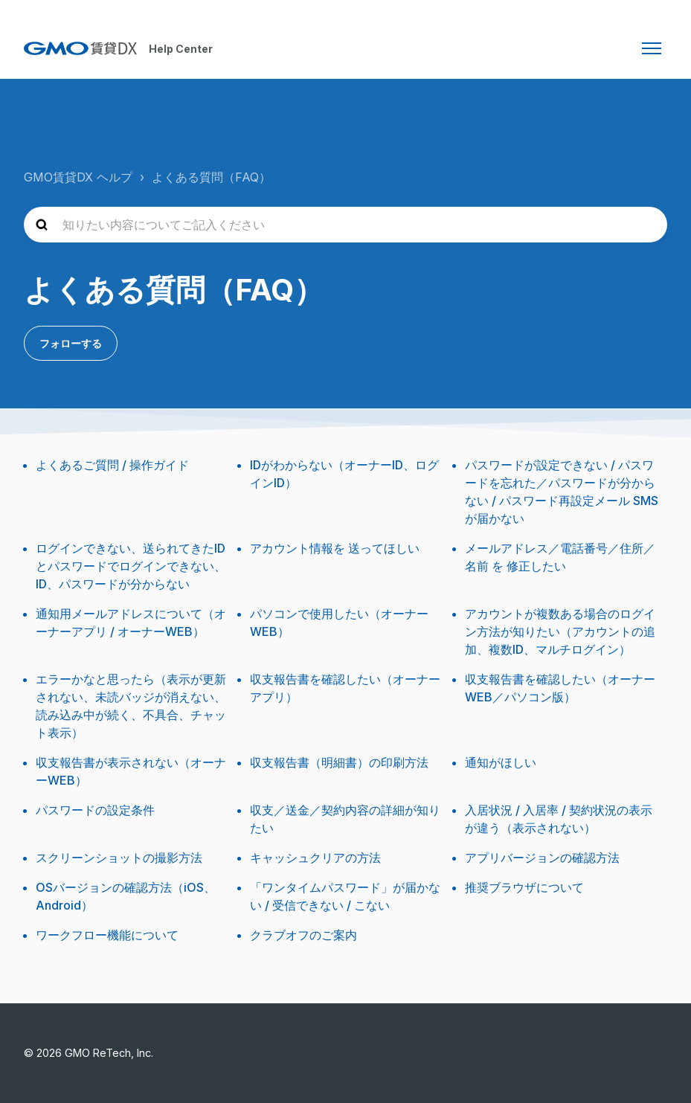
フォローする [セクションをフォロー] (70, 343)
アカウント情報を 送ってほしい (335, 548)
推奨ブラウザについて (524, 887)
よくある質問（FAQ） (211, 177)
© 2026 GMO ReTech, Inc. (88, 1052)
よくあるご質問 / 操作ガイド (112, 464)
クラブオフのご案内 (303, 934)
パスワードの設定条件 (95, 810)
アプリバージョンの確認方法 (542, 857)
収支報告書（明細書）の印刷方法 (339, 762)
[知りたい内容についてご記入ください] (345, 224)
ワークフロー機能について (107, 934)
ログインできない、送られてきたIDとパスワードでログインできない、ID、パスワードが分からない (131, 566)
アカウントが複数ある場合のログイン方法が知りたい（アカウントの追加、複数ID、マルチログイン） (560, 631)
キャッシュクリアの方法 (315, 857)
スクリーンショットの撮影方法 (119, 857)
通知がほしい (500, 762)
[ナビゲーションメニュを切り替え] (651, 48)
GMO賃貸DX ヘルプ (78, 177)
